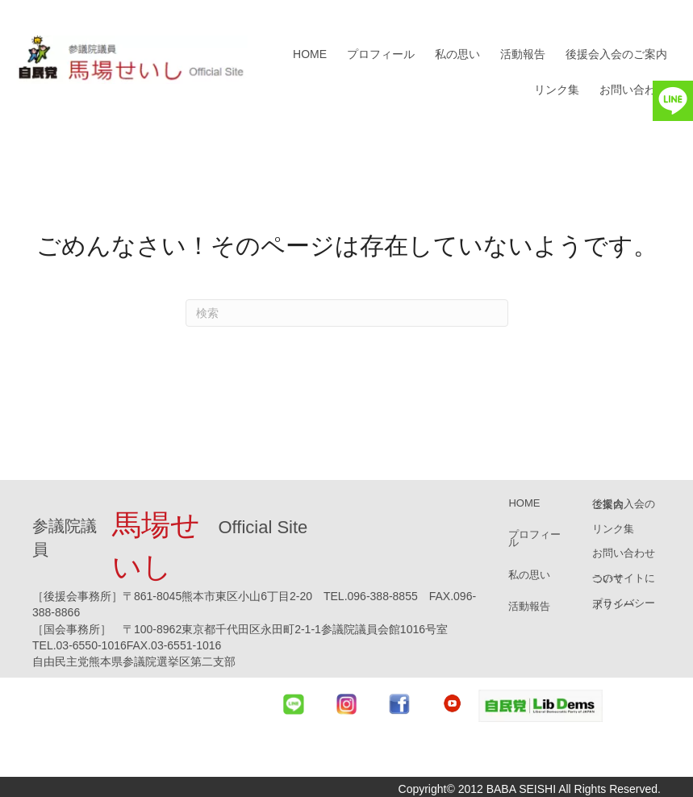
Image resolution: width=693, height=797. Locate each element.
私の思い (457, 54)
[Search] (347, 313)
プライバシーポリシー (623, 603)
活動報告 (522, 54)
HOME (310, 54)
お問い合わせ (633, 89)
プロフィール (381, 54)
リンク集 (556, 89)
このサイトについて (623, 578)
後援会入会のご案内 (616, 54)
